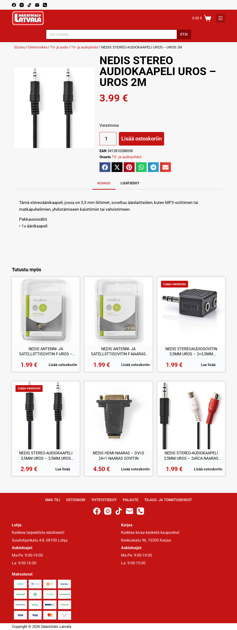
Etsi (184, 34)
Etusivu (19, 47)
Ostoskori (75, 500)
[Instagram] (22, 5)
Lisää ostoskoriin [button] (63, 365)
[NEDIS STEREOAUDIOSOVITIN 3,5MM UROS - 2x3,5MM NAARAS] (191, 311)
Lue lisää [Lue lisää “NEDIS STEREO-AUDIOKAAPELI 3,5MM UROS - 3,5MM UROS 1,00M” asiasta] (62, 469)
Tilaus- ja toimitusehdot (168, 500)
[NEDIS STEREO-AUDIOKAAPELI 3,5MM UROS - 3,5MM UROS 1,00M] (46, 415)
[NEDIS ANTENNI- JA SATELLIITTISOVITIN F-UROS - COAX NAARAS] (46, 311)
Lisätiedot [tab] (130, 183)
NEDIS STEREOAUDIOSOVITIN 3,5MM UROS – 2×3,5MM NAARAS (191, 352)
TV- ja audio (59, 47)
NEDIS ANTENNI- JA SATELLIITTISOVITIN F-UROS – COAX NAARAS (46, 352)
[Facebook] (14, 5)
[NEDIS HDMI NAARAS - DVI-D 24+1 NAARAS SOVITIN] (118, 415)
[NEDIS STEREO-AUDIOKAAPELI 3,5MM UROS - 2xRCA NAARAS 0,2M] (191, 415)
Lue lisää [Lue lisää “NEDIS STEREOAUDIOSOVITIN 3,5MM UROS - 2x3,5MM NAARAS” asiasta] (208, 365)
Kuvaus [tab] (104, 183)
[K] (220, 18)
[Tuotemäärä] (107, 138)
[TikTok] (29, 5)
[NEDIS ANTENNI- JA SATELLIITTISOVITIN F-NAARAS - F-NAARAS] (118, 311)
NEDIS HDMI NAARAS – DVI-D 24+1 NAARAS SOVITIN (118, 456)
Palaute (130, 500)
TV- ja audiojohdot (84, 47)
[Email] (37, 5)
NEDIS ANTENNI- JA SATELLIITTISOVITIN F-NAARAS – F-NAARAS (118, 352)
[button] (104, 167)
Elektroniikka (37, 47)
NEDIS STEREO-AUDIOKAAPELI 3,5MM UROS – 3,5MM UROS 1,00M (45, 456)
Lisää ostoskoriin (141, 139)
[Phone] (45, 5)
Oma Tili (52, 500)
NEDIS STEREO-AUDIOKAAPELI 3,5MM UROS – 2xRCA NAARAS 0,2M (191, 456)
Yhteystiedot (104, 500)
